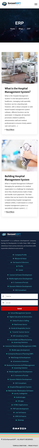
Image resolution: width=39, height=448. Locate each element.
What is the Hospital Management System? (18, 90)
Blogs (21, 29)
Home (12, 29)
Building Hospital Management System (17, 178)
